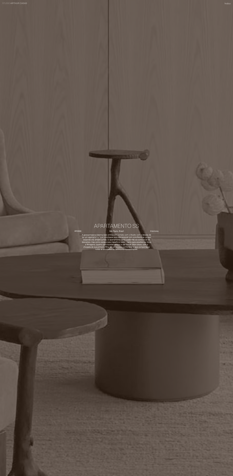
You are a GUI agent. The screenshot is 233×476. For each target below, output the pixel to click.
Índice (228, 3)
